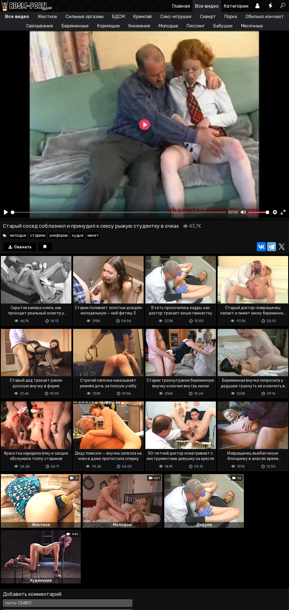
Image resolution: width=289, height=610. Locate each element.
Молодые (168, 26)
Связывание (39, 26)
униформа (58, 235)
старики (37, 235)
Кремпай (142, 16)
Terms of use (29, 595)
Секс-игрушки (175, 16)
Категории (236, 6)
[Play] (6, 212)
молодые (18, 235)
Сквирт (208, 16)
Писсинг (196, 26)
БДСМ (118, 16)
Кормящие (108, 26)
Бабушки (222, 26)
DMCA (9, 595)
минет (93, 235)
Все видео (207, 6)
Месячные (252, 26)
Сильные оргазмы (84, 16)
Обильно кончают (265, 16)
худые (78, 235)
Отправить (22, 573)
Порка (230, 16)
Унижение (139, 26)
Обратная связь (59, 595)
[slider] (118, 212)
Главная (181, 6)
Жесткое (47, 16)
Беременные (75, 26)
